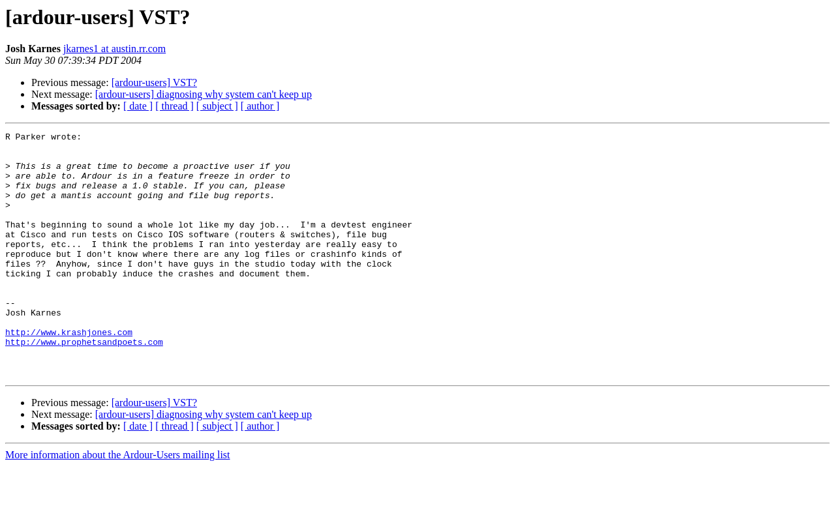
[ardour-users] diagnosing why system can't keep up (203, 94)
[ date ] (138, 105)
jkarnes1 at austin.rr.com (114, 48)
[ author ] (260, 105)
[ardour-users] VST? (154, 82)
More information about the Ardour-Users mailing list (117, 503)
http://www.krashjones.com (68, 373)
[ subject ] (217, 105)
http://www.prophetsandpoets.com (84, 384)
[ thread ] (174, 105)
